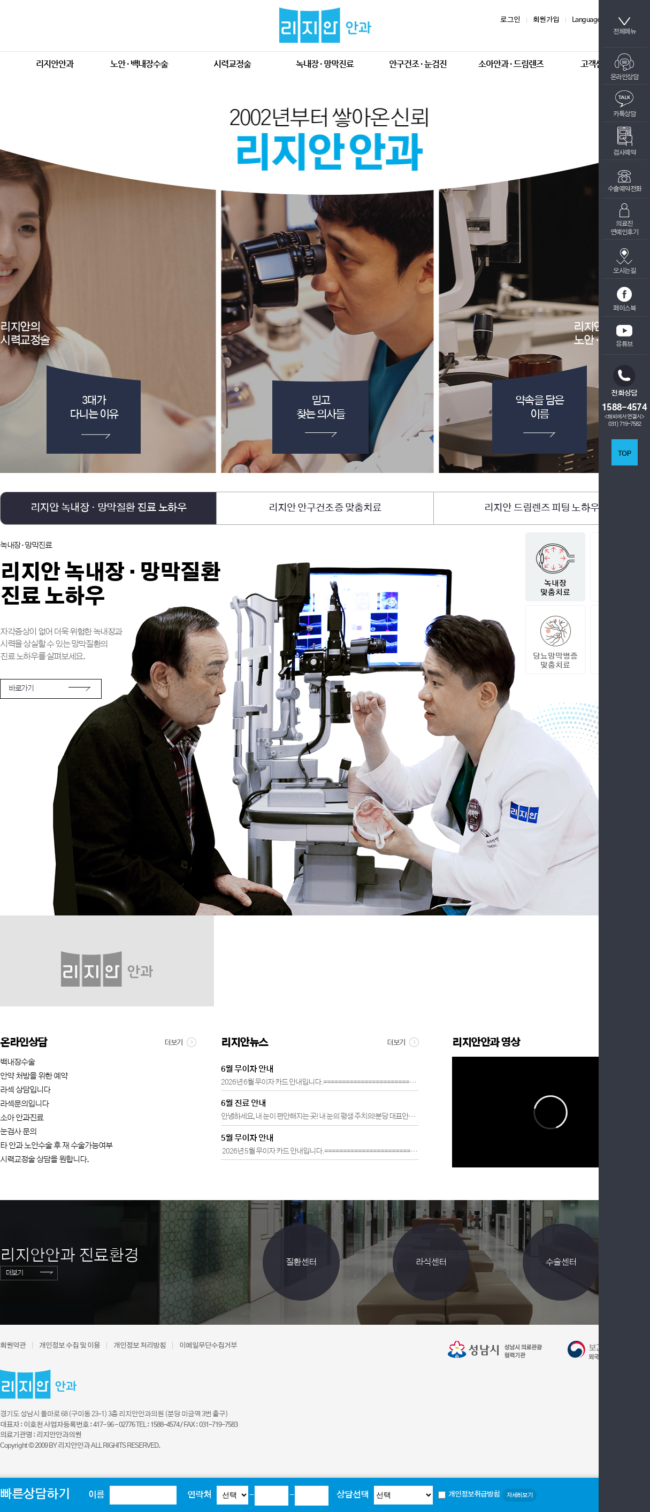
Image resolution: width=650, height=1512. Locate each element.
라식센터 (431, 1262)
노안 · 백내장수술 (139, 64)
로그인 (510, 20)
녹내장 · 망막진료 (325, 64)
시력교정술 (232, 64)
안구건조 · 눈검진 (418, 64)
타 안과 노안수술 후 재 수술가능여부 (56, 1146)
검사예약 (624, 141)
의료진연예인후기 (624, 219)
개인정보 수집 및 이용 (69, 1345)
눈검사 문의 (18, 1132)
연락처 (199, 1495)
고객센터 (595, 64)
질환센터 (301, 1262)
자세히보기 (519, 1495)
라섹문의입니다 (24, 1104)
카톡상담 (624, 103)
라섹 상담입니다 (25, 1090)
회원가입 (546, 20)
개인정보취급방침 (474, 1494)
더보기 (180, 1042)
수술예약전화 (624, 181)
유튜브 (624, 336)
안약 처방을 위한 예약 (33, 1076)
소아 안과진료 (21, 1118)
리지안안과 (54, 64)
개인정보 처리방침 (139, 1345)
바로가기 (21, 688)
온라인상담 (624, 67)
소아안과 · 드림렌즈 (511, 64)
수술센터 (561, 1262)
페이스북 (624, 299)
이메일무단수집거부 (208, 1345)
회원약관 (13, 1345)
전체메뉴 (624, 26)
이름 (96, 1495)
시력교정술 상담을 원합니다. (44, 1160)
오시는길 (624, 261)
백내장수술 (17, 1062)
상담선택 (353, 1495)
